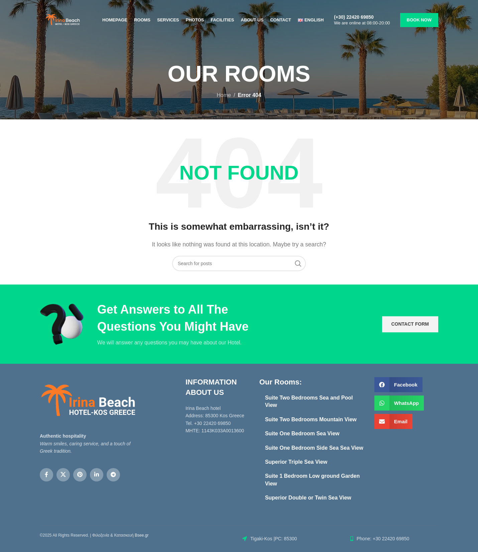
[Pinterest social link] (80, 474)
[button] (398, 384)
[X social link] (63, 474)
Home (224, 95)
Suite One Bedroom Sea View (303, 433)
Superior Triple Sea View (296, 462)
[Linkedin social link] (96, 474)
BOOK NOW (419, 19)
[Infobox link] (365, 20)
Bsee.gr (141, 535)
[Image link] (88, 401)
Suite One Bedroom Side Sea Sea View (314, 448)
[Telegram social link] (113, 474)
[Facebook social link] (46, 474)
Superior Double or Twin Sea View (308, 498)
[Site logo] (63, 19)
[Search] (239, 263)
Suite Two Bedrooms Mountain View (311, 419)
